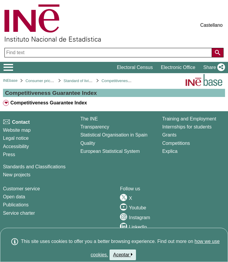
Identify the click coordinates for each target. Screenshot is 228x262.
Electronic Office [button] (178, 67)
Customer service (21, 188)
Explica (170, 151)
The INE (89, 118)
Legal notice (15, 138)
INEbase (10, 80)
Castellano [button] (211, 25)
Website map (17, 130)
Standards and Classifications (34, 166)
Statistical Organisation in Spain (114, 134)
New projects (16, 174)
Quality (87, 143)
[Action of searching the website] (218, 52)
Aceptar (122, 254)
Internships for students (186, 126)
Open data (14, 196)
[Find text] (108, 52)
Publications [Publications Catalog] (15, 204)
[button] (213, 67)
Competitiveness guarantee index (130, 81)
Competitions (176, 143)
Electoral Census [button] (135, 67)
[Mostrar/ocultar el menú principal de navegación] (8, 67)
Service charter (19, 213)
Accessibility (16, 146)
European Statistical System (110, 151)
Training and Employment (189, 118)
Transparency (94, 126)
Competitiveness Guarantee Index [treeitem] (48, 102)
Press (9, 154)
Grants (169, 134)
